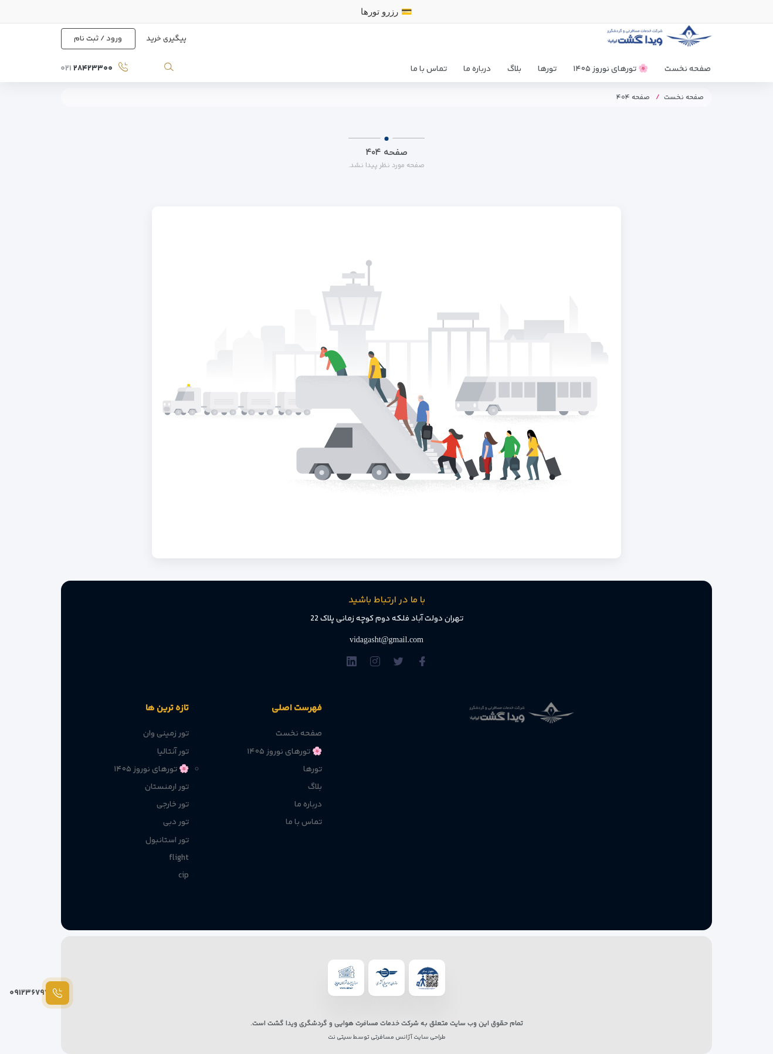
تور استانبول (167, 840)
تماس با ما (429, 69)
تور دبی (176, 822)
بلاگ (514, 69)
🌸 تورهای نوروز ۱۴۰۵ (610, 69)
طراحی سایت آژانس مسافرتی (407, 1037)
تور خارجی (173, 804)
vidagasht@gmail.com (386, 639)
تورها (547, 69)
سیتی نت (340, 1037)
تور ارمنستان (167, 787)
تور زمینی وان (166, 733)
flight (179, 858)
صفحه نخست (687, 69)
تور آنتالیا (173, 751)
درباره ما (477, 69)
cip (183, 875)
